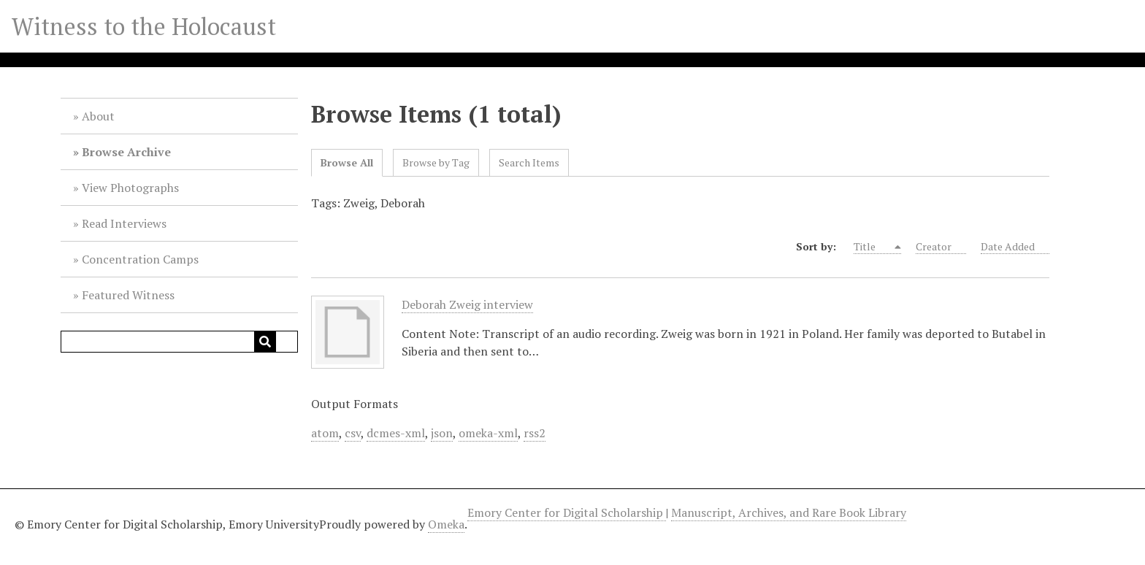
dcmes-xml (396, 433)
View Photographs (130, 188)
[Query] (180, 342)
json (442, 433)
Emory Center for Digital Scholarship (566, 512)
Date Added (1015, 246)
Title (873, 246)
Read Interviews (124, 223)
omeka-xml (488, 433)
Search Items (529, 162)
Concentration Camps (140, 259)
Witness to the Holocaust (144, 26)
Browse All (347, 162)
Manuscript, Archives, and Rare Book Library (788, 512)
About (98, 116)
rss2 (534, 433)
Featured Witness (128, 295)
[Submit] (265, 342)
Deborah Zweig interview (467, 304)
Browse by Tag (436, 162)
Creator (941, 246)
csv (353, 433)
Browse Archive (126, 152)
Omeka (446, 524)
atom (325, 433)
